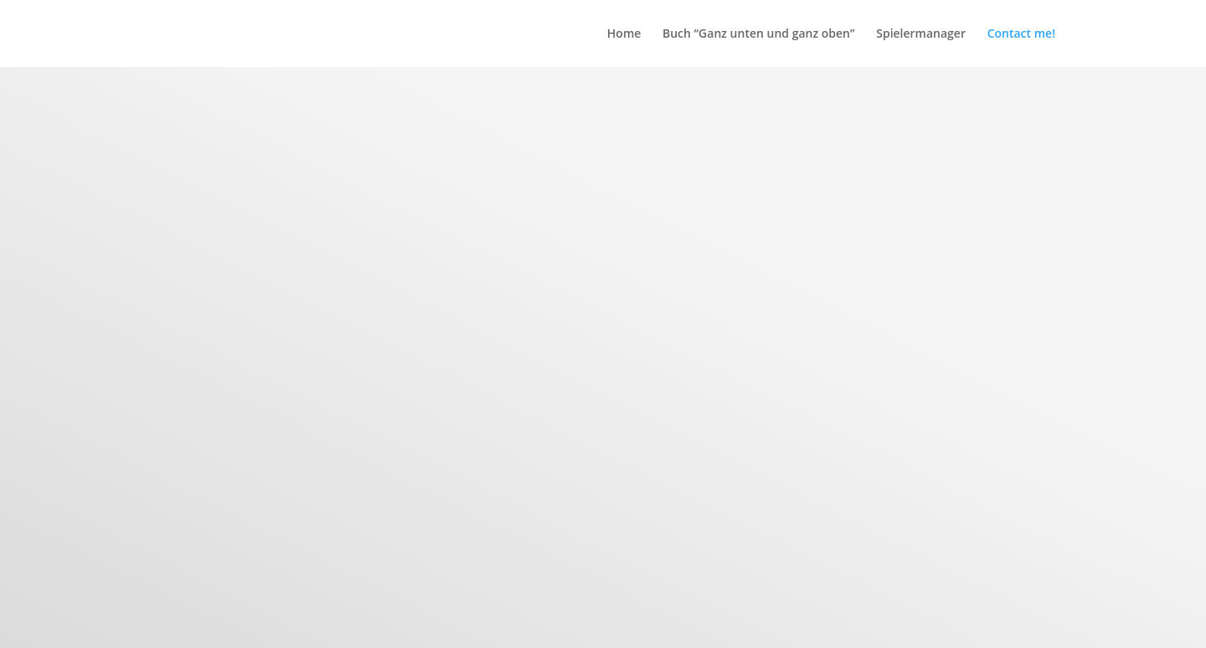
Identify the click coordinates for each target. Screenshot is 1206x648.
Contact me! (1021, 34)
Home (624, 34)
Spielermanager (921, 34)
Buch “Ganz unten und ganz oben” (758, 34)
